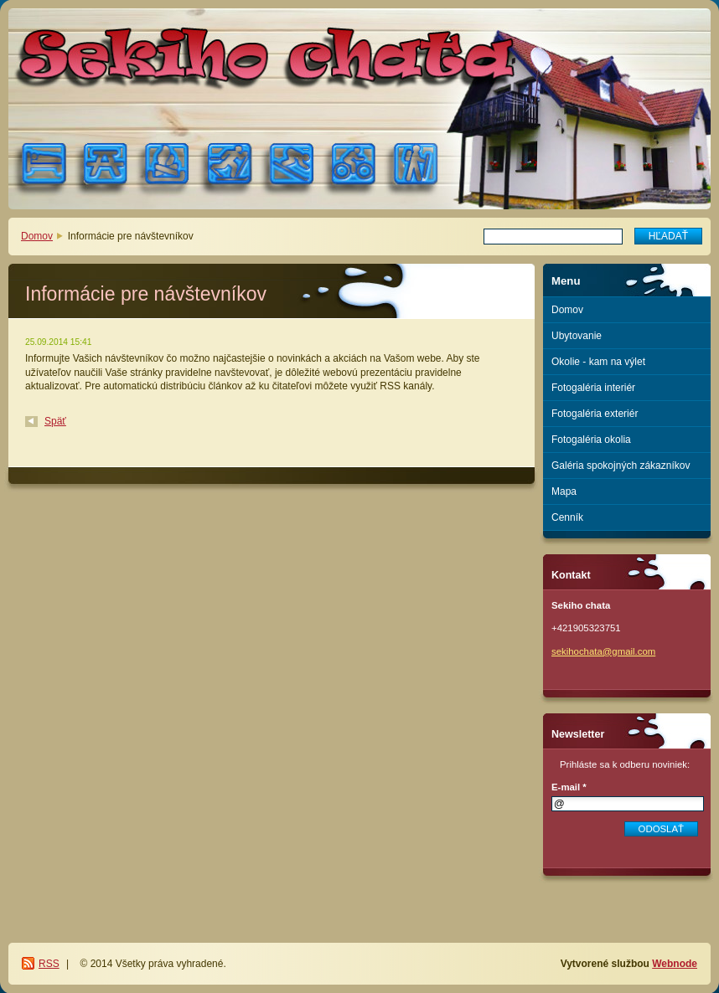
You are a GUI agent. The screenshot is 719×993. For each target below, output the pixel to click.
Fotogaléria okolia (591, 439)
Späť (55, 421)
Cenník (567, 517)
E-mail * (569, 787)
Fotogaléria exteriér (594, 413)
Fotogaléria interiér (593, 388)
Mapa (564, 491)
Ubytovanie (576, 336)
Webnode (674, 964)
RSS (49, 964)
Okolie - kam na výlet (598, 362)
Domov (37, 236)
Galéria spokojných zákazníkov (620, 465)
